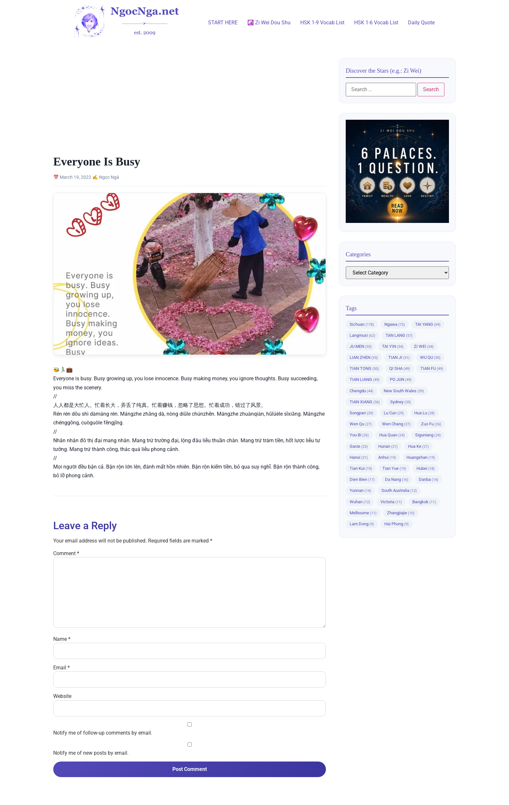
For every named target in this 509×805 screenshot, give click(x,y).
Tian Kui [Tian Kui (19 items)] (361, 468)
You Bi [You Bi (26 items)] (359, 435)
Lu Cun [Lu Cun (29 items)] (394, 412)
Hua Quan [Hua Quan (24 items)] (392, 435)
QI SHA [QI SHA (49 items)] (399, 368)
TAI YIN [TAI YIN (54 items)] (392, 346)
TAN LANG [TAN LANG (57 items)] (399, 335)
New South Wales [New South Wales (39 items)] (404, 390)
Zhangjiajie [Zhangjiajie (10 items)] (401, 512)
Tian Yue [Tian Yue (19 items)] (394, 468)
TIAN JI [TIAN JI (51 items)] (399, 357)
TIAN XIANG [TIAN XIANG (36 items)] (365, 401)
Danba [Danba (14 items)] (428, 479)
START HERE (223, 22)
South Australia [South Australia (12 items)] (399, 490)
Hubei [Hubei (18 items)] (425, 468)
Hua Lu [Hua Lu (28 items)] (424, 412)
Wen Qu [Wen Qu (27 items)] (361, 423)
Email (61, 667)
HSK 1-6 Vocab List (376, 22)
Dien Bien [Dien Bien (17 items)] (362, 479)
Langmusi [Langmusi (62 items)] (362, 335)
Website (62, 696)
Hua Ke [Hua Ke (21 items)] (418, 446)
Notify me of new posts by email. (91, 753)
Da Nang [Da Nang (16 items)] (396, 479)
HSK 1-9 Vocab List (322, 22)
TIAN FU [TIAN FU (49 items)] (431, 368)
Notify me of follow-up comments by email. (102, 733)
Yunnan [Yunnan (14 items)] (360, 490)
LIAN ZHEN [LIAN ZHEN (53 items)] (364, 357)
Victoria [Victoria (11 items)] (391, 501)
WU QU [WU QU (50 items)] (430, 357)
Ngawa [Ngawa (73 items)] (394, 324)
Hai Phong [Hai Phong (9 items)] (396, 523)
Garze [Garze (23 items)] (359, 446)
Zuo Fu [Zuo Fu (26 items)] (431, 423)
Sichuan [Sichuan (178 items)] (362, 324)
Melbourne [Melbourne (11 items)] (363, 512)
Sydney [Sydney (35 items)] (400, 401)
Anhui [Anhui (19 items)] (387, 457)
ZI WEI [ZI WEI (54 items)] (424, 346)
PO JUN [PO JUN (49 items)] (401, 379)
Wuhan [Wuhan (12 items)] (360, 501)
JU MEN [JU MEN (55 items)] (361, 346)
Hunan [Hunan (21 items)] (388, 446)
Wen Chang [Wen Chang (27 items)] (396, 423)
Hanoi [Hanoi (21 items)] (359, 457)
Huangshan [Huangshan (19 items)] (420, 457)
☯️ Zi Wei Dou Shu (269, 22)
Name (61, 639)
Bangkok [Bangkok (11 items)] (424, 501)
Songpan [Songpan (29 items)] (361, 412)
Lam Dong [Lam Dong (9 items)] (362, 523)
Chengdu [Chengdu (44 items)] (361, 390)
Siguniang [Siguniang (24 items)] (428, 435)
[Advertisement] (189, 106)
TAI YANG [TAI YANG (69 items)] (428, 324)
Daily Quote (421, 22)
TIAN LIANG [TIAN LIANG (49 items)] (364, 379)
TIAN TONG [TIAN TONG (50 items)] (364, 368)
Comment (66, 553)
